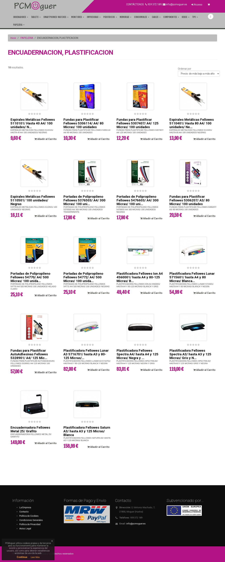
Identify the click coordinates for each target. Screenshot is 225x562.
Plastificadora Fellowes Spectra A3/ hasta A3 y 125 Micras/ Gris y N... (190, 354)
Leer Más (35, 557)
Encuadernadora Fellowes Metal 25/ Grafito (30, 429)
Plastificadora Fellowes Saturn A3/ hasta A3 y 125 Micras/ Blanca (86, 431)
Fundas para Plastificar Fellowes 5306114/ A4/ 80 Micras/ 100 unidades (83, 123)
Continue (22, 557)
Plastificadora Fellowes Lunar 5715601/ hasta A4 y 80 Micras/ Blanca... (192, 277)
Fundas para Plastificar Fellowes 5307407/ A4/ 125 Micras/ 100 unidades (138, 123)
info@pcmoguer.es (176, 4)
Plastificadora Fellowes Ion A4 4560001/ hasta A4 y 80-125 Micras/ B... (140, 277)
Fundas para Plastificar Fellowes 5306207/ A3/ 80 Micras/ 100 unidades (189, 200)
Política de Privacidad (29, 524)
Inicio (13, 38)
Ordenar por (184, 68)
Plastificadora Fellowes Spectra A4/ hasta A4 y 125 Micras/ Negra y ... (137, 354)
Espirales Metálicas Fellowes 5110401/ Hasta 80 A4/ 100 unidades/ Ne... (191, 123)
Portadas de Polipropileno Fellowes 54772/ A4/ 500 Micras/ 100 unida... (83, 277)
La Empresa (25, 507)
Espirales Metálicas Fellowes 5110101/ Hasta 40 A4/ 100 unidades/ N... (33, 123)
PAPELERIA (27, 38)
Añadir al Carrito (45, 139)
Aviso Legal (25, 528)
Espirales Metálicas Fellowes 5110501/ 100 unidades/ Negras (33, 200)
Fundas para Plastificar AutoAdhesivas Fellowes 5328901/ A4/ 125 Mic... (29, 354)
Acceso (196, 4)
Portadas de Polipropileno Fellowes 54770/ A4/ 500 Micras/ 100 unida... (30, 277)
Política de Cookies (28, 516)
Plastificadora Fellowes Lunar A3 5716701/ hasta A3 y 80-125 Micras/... (86, 354)
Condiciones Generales (31, 520)
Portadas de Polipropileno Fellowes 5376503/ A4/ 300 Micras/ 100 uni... (84, 200)
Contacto (24, 511)
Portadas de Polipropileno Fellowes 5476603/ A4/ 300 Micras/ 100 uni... (138, 200)
